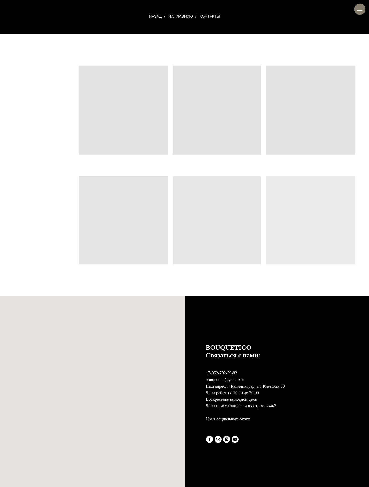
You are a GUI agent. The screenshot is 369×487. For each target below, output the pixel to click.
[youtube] (235, 439)
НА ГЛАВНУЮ (180, 16)
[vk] (218, 439)
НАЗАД (155, 16)
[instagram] (226, 439)
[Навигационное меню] (359, 9)
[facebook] (209, 439)
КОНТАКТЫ (210, 16)
